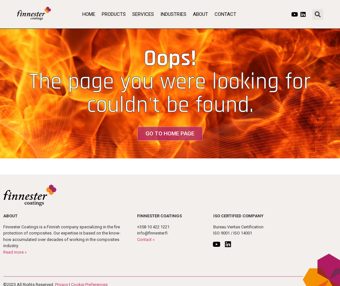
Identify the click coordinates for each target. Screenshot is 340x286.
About (200, 14)
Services (143, 14)
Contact (225, 14)
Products (114, 14)
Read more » (15, 252)
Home (88, 14)
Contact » (146, 239)
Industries (173, 14)
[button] (317, 14)
